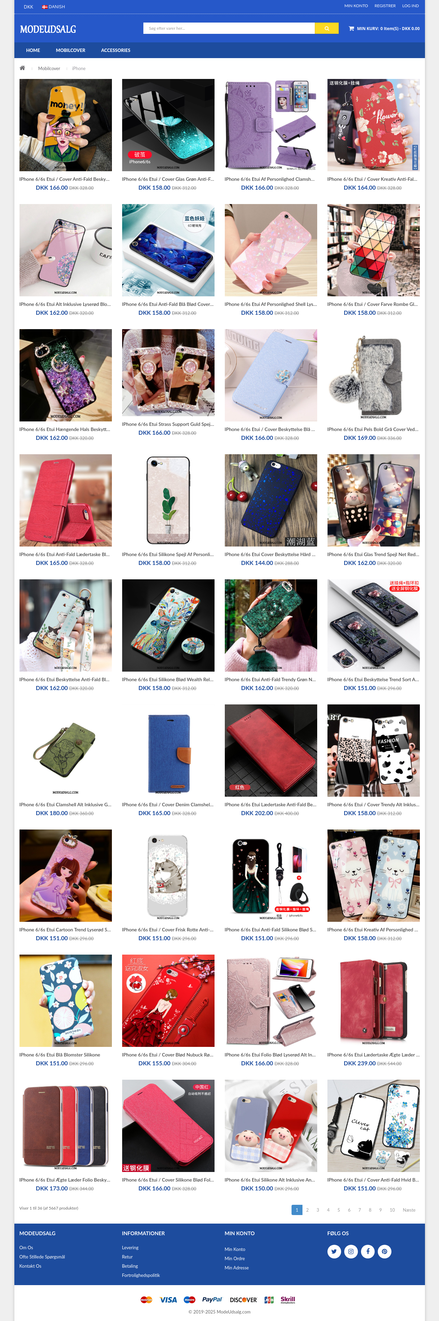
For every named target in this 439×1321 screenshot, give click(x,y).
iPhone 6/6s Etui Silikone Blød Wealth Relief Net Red (168, 679)
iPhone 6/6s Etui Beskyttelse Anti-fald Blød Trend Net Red (66, 679)
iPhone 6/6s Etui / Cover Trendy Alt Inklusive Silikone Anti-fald (373, 804)
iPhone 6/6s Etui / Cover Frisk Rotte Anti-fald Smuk (168, 929)
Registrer (385, 5)
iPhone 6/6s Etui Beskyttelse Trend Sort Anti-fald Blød (373, 679)
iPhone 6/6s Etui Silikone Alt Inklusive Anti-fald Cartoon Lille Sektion (271, 1180)
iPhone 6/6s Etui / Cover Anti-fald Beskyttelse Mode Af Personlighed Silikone (66, 179)
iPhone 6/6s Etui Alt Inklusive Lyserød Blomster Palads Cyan (66, 304)
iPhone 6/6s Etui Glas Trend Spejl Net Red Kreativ (373, 554)
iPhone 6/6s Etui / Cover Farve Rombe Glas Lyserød (373, 304)
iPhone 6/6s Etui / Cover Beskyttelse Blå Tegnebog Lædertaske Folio (271, 429)
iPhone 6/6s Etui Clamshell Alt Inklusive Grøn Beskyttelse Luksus (66, 804)
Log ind (410, 5)
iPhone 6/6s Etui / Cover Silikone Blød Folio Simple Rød (168, 1180)
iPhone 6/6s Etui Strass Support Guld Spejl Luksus (168, 424)
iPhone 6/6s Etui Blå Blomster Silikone (60, 1054)
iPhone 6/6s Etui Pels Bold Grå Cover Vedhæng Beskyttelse (373, 429)
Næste (409, 1210)
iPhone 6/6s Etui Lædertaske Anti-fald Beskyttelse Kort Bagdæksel (271, 804)
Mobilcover (49, 68)
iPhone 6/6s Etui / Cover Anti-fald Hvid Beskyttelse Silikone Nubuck (373, 1180)
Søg (327, 28)
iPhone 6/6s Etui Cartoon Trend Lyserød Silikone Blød (66, 929)
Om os (26, 1247)
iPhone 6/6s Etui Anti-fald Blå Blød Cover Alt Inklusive (168, 304)
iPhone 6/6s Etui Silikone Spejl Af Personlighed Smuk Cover (168, 554)
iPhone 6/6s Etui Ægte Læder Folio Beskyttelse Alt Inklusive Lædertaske (66, 1180)
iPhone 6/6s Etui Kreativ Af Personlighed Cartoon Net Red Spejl (373, 929)
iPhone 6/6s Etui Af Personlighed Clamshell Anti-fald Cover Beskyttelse (271, 179)
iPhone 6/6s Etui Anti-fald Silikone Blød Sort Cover (271, 929)
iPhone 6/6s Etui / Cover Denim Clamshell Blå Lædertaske (168, 804)
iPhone (79, 68)
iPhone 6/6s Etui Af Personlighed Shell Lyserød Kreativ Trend (271, 304)
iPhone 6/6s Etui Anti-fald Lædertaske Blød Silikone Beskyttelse (66, 554)
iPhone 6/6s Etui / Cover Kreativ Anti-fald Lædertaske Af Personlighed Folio (373, 179)
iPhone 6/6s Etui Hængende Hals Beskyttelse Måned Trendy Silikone (66, 429)
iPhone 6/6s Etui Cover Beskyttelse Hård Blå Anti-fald (271, 554)
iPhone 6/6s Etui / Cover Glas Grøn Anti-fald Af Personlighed (168, 179)
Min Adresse (237, 1267)
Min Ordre (235, 1258)
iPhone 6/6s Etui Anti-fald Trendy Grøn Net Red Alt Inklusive (271, 679)
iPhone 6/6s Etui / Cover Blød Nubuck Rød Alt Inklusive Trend (168, 1054)
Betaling (130, 1266)
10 (392, 1210)
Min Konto (356, 5)
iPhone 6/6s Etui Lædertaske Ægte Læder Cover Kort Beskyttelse (373, 1054)
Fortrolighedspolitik (141, 1275)
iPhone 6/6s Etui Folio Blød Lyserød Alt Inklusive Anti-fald (271, 1054)
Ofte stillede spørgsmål (42, 1256)
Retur (127, 1256)
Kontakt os (30, 1266)
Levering (130, 1247)
